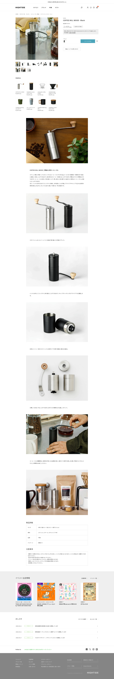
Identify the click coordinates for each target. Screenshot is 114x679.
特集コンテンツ (19, 664)
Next (56, 38)
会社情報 (69, 660)
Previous (17, 38)
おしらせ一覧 (93, 619)
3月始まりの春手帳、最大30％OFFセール (57, 2)
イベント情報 (32, 664)
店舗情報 (83, 578)
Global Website (87, 666)
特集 (50, 7)
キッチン (27, 14)
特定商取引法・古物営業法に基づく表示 (50, 666)
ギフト (57, 7)
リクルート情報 (70, 666)
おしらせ (31, 662)
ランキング (18, 659)
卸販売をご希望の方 (88, 660)
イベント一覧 (93, 578)
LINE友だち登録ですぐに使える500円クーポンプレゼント (38, 649)
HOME (17, 14)
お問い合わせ (32, 666)
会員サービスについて (46, 662)
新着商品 (18, 666)
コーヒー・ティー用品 (35, 14)
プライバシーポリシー (46, 664)
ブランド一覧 (19, 662)
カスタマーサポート (45, 659)
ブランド (43, 7)
